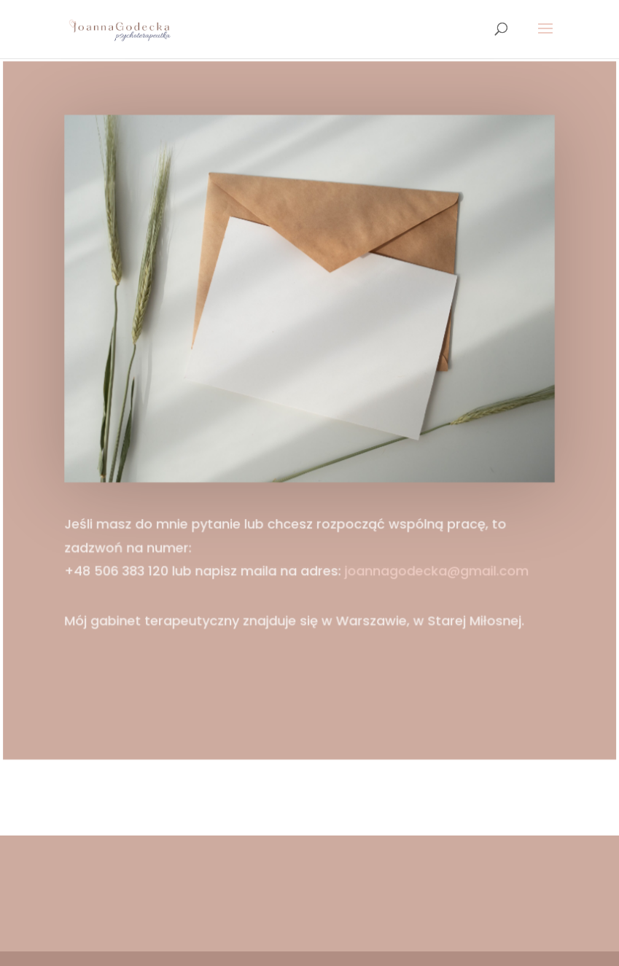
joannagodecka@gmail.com (434, 568)
